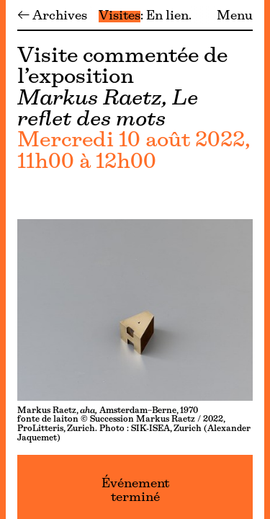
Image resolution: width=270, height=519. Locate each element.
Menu (235, 16)
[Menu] (3, 259)
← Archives (52, 16)
